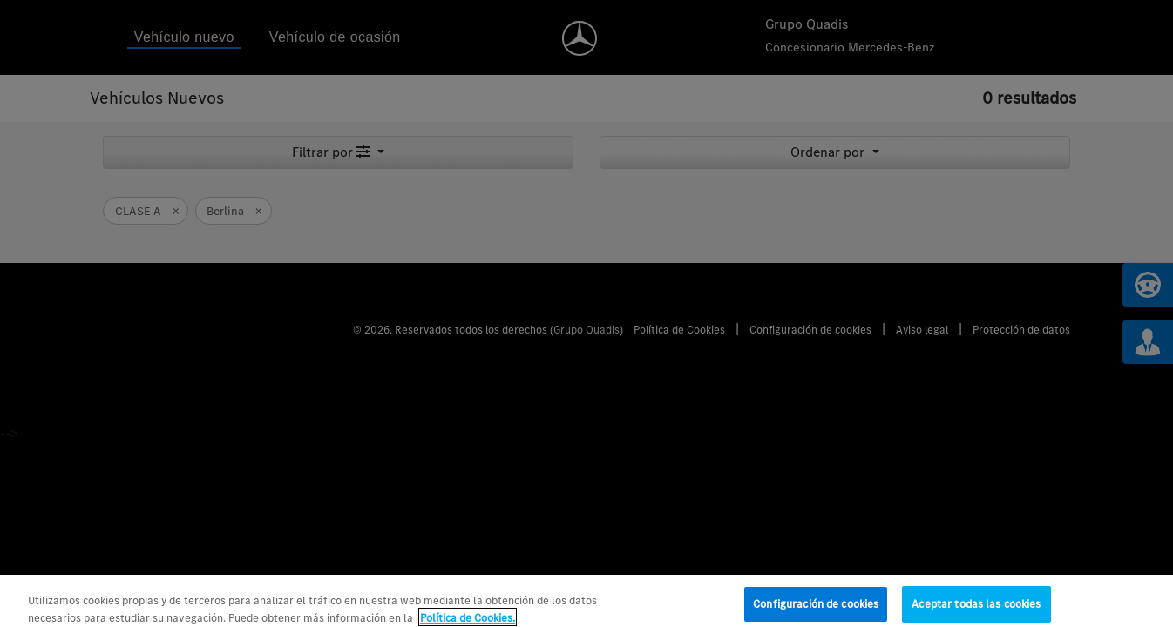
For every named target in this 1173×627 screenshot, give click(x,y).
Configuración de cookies (815, 609)
